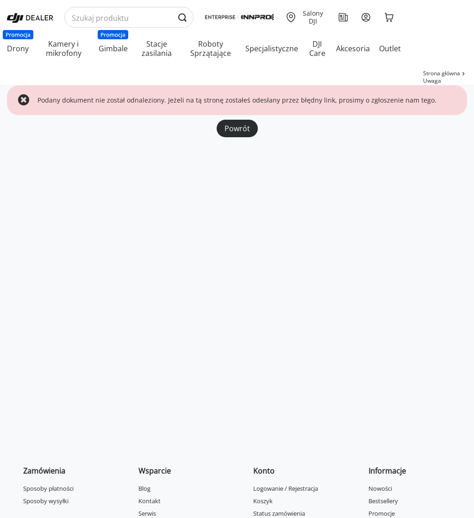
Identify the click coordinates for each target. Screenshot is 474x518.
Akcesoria (353, 48)
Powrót (237, 128)
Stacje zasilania (157, 48)
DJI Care (317, 48)
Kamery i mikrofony (63, 48)
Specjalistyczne (271, 48)
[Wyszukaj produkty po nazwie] (129, 17)
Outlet (390, 48)
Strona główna (441, 73)
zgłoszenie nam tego (403, 100)
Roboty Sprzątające (210, 48)
